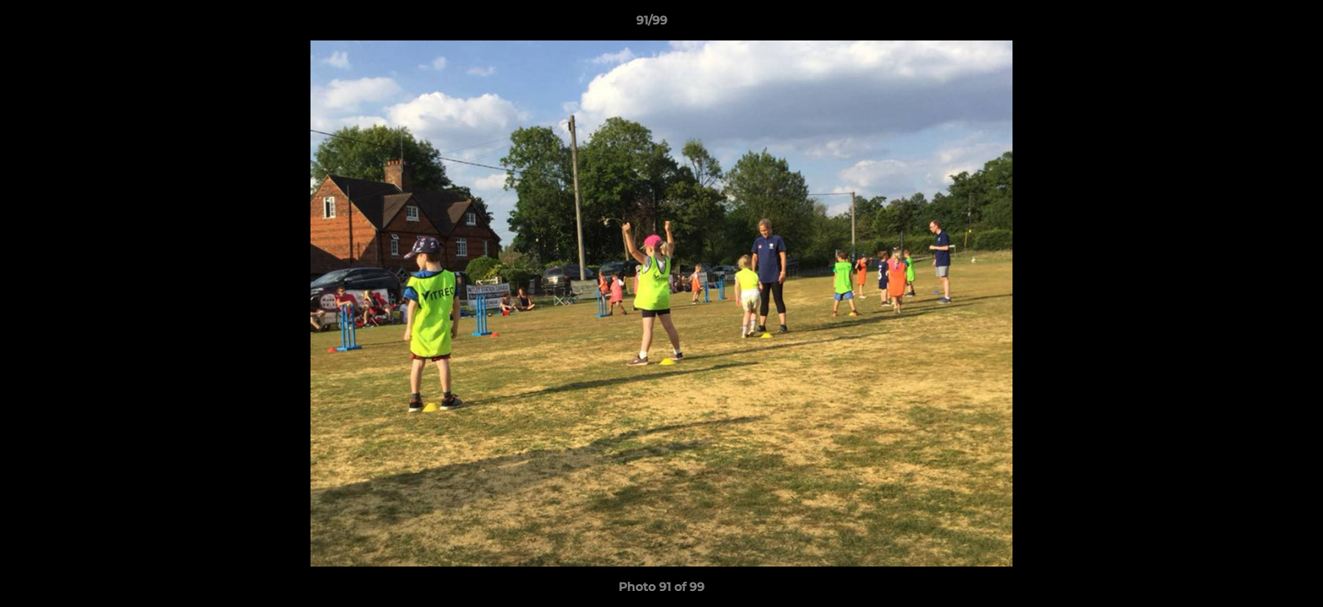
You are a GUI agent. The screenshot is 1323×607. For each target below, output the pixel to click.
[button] (1252, 24)
